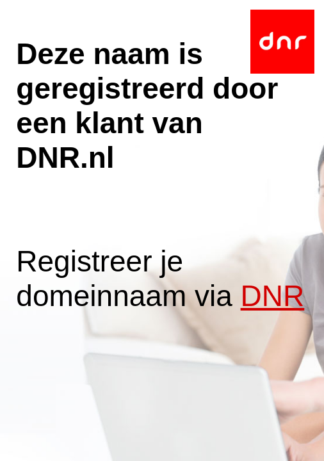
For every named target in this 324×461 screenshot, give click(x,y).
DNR (273, 295)
